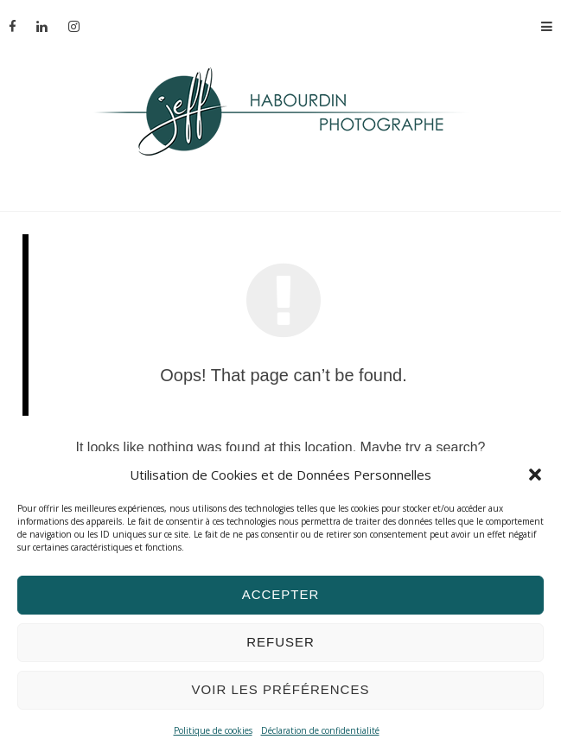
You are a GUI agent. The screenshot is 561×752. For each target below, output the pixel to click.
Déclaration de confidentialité (320, 730)
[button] (535, 474)
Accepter (281, 594)
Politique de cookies (213, 730)
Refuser (280, 641)
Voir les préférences (281, 689)
